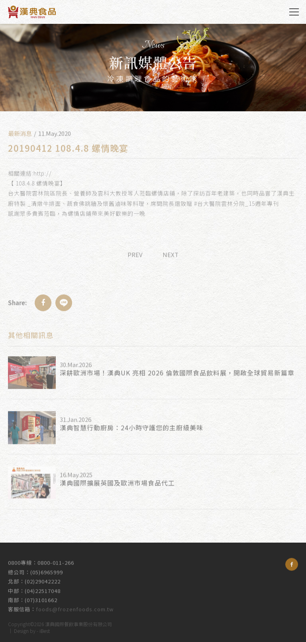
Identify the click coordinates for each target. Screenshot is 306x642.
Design (21, 629)
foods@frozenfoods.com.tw (75, 606)
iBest (44, 629)
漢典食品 (32, 12)
